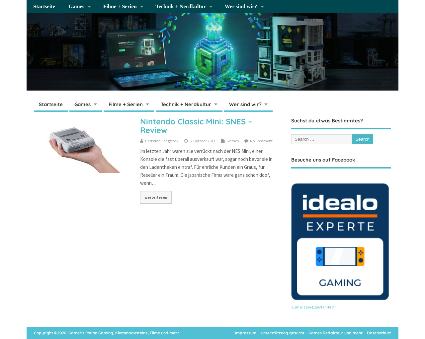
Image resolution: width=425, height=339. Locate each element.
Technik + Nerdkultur (180, 7)
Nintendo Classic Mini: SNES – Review (196, 125)
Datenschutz (379, 332)
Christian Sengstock (162, 140)
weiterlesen (155, 197)
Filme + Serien (120, 7)
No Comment (261, 140)
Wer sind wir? (241, 7)
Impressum (245, 332)
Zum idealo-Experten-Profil (313, 307)
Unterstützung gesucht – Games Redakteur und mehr (312, 332)
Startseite (44, 7)
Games (76, 7)
